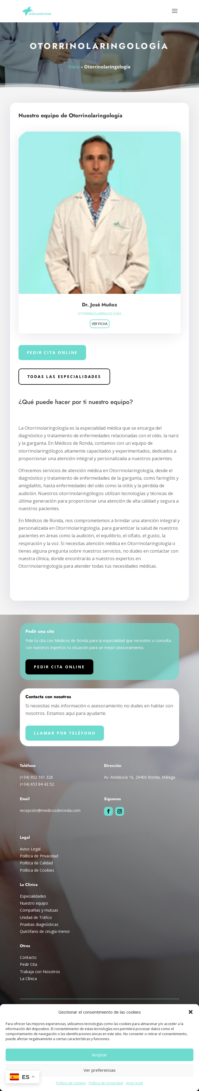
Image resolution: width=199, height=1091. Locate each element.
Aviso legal (134, 1083)
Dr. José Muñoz (99, 303)
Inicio (74, 66)
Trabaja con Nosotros (40, 971)
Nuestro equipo (34, 903)
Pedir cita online (52, 352)
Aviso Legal (30, 849)
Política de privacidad (106, 1083)
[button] (190, 1012)
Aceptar (99, 1054)
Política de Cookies (37, 870)
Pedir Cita (28, 964)
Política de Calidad (36, 863)
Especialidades (33, 896)
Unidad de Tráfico (36, 917)
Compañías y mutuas (39, 910)
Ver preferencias (100, 1070)
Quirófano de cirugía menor (45, 931)
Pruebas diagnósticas (39, 924)
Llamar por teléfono (65, 733)
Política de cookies (71, 1083)
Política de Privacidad (39, 856)
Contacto (28, 957)
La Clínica (28, 978)
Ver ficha (99, 321)
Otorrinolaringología (99, 311)
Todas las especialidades (64, 376)
